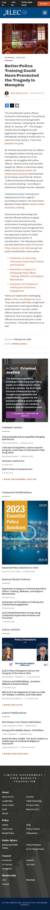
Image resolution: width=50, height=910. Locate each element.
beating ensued (24, 170)
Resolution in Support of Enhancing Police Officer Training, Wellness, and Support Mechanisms (24, 591)
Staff (4, 809)
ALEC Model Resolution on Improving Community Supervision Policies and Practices (21, 615)
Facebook (7, 860)
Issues (5, 825)
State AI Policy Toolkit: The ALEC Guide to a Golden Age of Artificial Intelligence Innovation (25, 741)
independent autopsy (16, 174)
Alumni (5, 813)
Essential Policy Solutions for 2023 (20, 568)
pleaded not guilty (14, 143)
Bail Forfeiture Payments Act (17, 469)
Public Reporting (34, 801)
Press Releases (33, 845)
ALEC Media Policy (35, 849)
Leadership (7, 801)
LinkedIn (30, 860)
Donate (43, 4)
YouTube (30, 864)
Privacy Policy (32, 805)
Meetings (30, 880)
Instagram (7, 869)
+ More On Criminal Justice (19, 479)
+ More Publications (15, 754)
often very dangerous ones (26, 299)
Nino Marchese (19, 93)
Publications (32, 833)
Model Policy (8, 833)
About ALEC (8, 797)
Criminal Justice (19, 344)
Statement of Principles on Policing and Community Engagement (24, 287)
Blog (28, 825)
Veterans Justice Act (13, 461)
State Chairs (8, 805)
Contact (30, 797)
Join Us (13, 3)
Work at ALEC (32, 809)
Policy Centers (33, 829)
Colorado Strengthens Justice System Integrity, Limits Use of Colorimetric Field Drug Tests (23, 450)
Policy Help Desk (26, 3)
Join (4, 880)
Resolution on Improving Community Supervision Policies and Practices (27, 261)
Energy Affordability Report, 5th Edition (23, 730)
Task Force (7, 829)
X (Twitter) (7, 864)
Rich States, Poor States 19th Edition (21, 722)
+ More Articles (12, 705)
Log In (4, 3)
